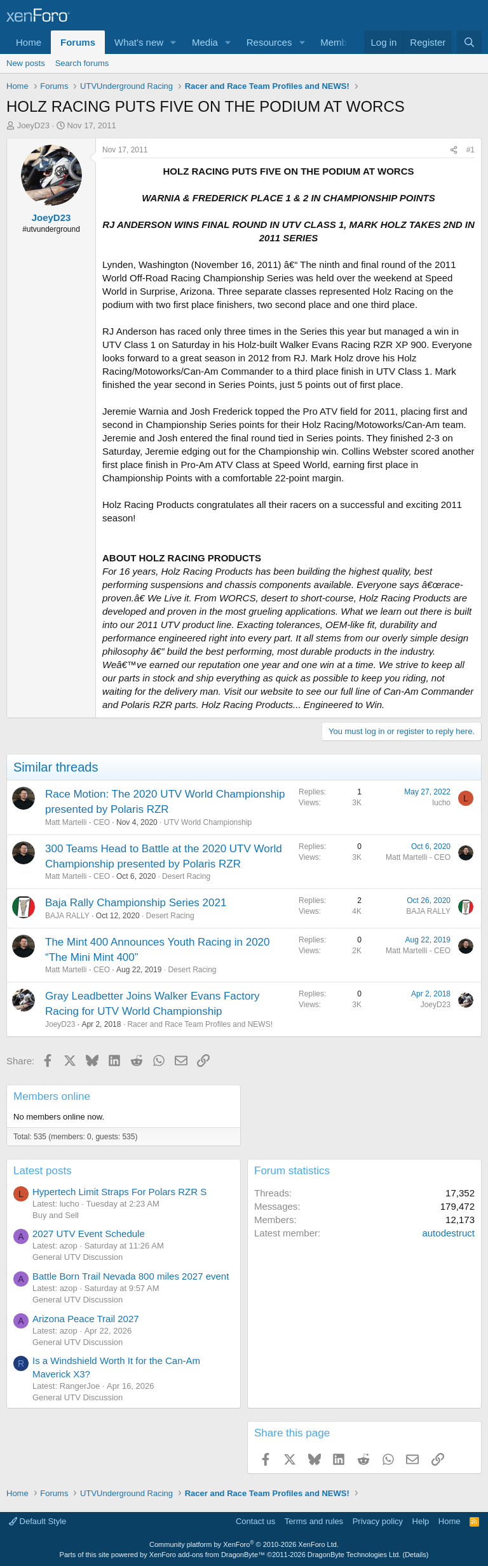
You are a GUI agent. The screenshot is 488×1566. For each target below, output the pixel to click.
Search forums (82, 63)
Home (28, 42)
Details (415, 1554)
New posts (25, 63)
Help (421, 1521)
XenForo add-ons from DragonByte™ (207, 1554)
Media (205, 42)
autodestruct (448, 1233)
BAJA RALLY (67, 915)
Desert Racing (186, 876)
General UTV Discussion (77, 1257)
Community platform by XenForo (244, 1544)
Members (340, 42)
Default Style (37, 1521)
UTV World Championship (208, 822)
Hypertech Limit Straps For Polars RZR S (119, 1191)
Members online (51, 1096)
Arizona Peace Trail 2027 (85, 1318)
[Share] (453, 150)
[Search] (469, 42)
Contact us (255, 1521)
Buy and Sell (55, 1215)
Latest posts (42, 1171)
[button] (173, 42)
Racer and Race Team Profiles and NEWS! (200, 1024)
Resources (269, 42)
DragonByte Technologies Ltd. (354, 1554)
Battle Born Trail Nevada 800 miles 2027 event (130, 1276)
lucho (441, 802)
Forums (77, 42)
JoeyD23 (33, 125)
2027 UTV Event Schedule (88, 1233)
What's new (138, 42)
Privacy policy (378, 1521)
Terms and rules (314, 1521)
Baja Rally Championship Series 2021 (135, 903)
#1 (470, 149)
